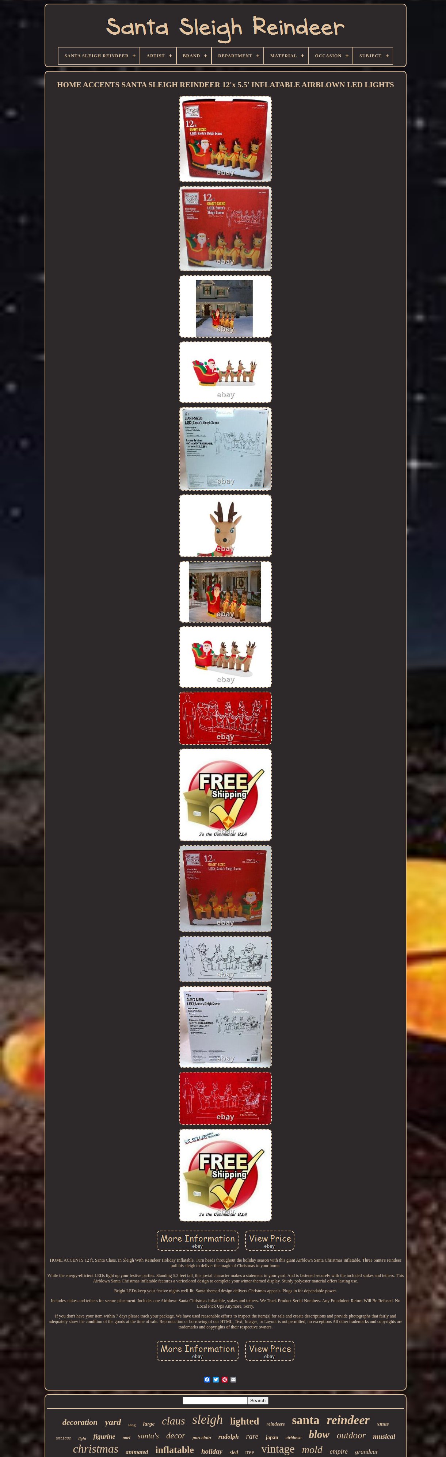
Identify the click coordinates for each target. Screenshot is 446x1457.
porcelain (201, 1437)
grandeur (366, 1451)
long (132, 1425)
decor (175, 1435)
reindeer (348, 1420)
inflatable (174, 1450)
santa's (148, 1435)
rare (252, 1436)
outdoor (351, 1435)
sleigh (207, 1419)
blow (319, 1434)
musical (384, 1436)
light (82, 1438)
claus (173, 1421)
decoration (80, 1422)
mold (312, 1449)
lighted (244, 1421)
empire (339, 1451)
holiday (211, 1451)
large (149, 1424)
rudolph (228, 1436)
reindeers (276, 1424)
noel (126, 1437)
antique (63, 1439)
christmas (95, 1448)
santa (305, 1420)
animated (137, 1452)
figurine (104, 1436)
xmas (383, 1424)
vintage (277, 1448)
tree (249, 1452)
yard (113, 1422)
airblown (294, 1437)
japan (272, 1437)
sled (234, 1452)
